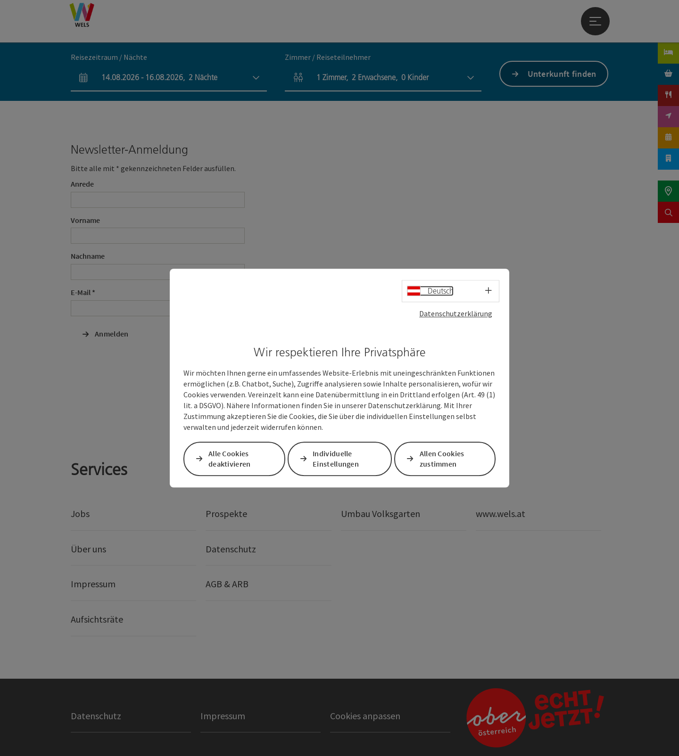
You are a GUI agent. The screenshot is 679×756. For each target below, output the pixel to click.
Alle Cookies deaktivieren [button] (229, 459)
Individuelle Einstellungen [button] (336, 459)
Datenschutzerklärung (455, 313)
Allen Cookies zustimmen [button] (442, 459)
